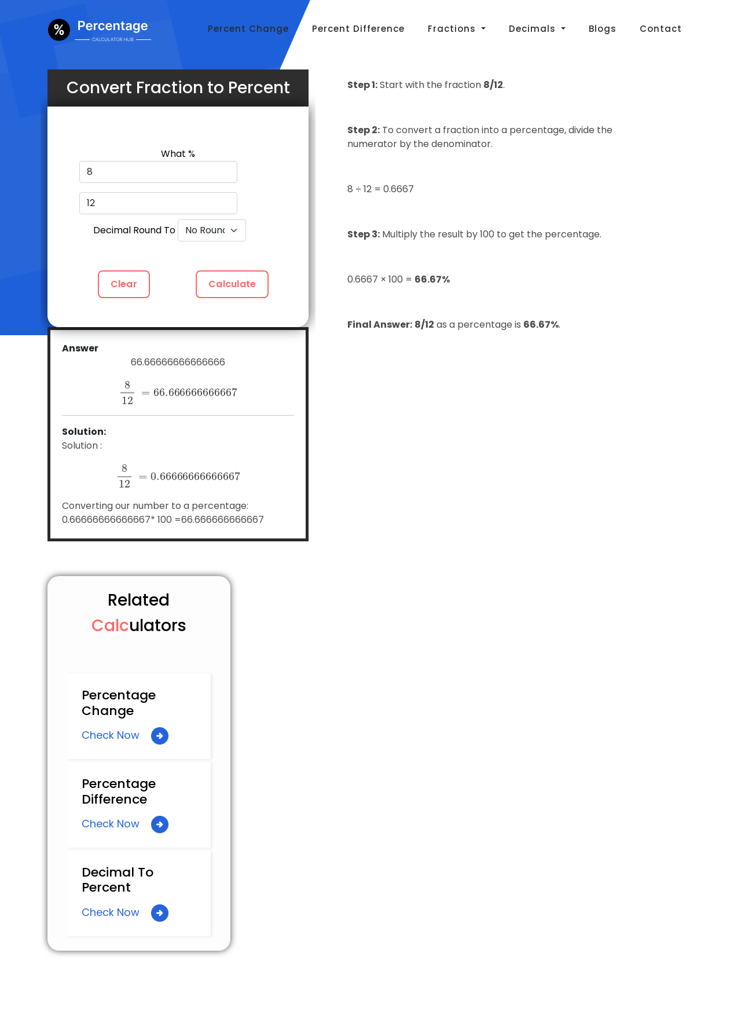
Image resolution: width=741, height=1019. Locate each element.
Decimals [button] (534, 29)
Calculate (232, 284)
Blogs (603, 29)
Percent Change (248, 29)
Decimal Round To (134, 230)
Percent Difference (358, 29)
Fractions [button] (453, 29)
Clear (124, 284)
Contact (661, 29)
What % (178, 153)
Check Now (125, 736)
